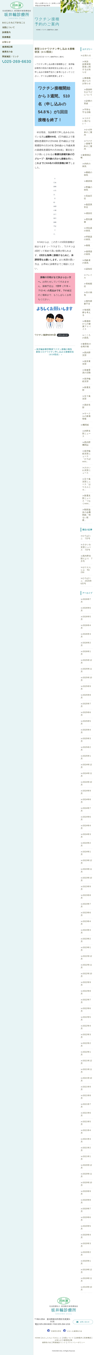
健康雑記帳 (7, 47)
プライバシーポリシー (76, 1342)
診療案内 (6, 32)
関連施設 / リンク (10, 56)
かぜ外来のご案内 (88, 132)
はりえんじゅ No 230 (86, 569)
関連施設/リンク (59, 1342)
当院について (8, 27)
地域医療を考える (86, 312)
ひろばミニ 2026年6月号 (86, 581)
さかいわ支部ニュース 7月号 (86, 547)
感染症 (89, 213)
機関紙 (86, 425)
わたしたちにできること (13, 22)
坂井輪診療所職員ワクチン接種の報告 (54, 349)
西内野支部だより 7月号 (86, 558)
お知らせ (6, 42)
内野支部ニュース (86, 433)
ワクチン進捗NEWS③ (45, 335)
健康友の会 (7, 52)
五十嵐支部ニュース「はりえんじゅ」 (86, 484)
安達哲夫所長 (56, 1331)
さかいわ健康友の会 (74, 1331)
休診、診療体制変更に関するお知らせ (86, 66)
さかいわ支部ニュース (86, 470)
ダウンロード (63, 335)
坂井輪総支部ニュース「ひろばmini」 (86, 456)
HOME (38, 30)
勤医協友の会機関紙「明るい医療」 (86, 514)
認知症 (89, 269)
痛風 (88, 245)
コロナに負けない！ (86, 121)
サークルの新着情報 (86, 416)
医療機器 (6, 37)
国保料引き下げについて (88, 92)
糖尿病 (89, 181)
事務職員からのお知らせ (86, 81)
